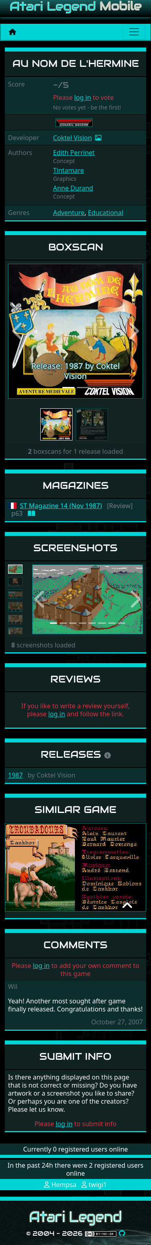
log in (82, 97)
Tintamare (68, 170)
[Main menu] (134, 32)
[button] (18, 331)
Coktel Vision (72, 137)
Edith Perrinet (74, 152)
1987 (15, 775)
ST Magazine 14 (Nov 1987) (61, 506)
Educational (105, 212)
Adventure (69, 212)
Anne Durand (73, 188)
